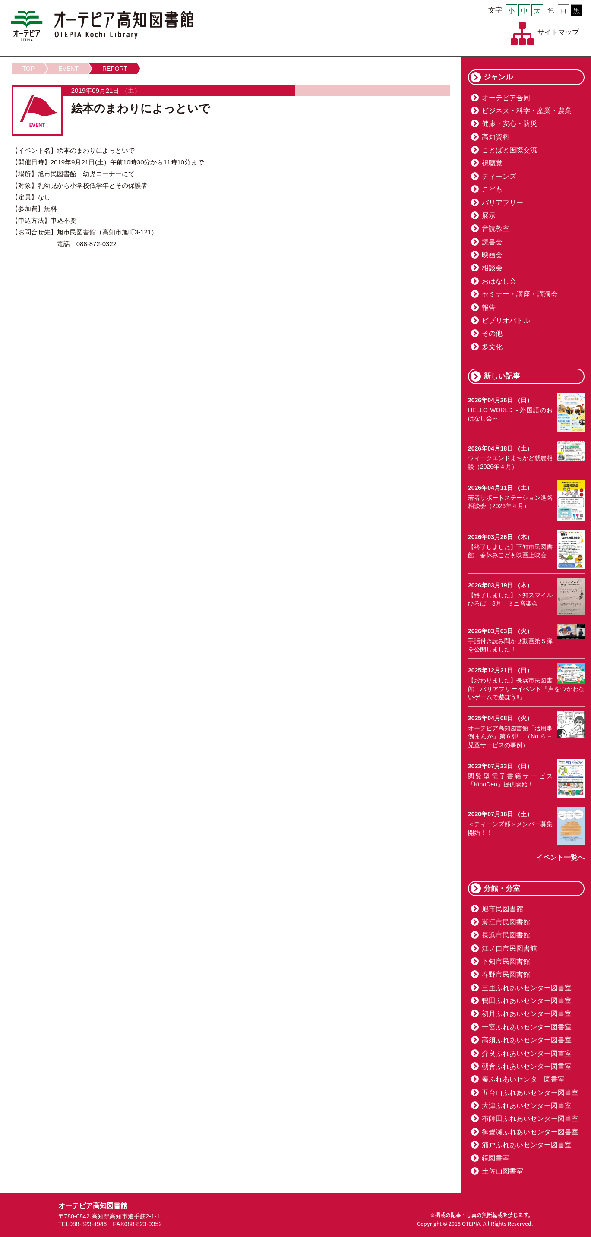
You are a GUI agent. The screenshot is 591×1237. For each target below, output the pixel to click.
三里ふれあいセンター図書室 (527, 987)
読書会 (492, 242)
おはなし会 (499, 281)
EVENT (68, 68)
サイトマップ (558, 32)
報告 (489, 307)
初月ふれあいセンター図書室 (527, 1013)
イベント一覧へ (560, 857)
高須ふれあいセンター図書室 (527, 1040)
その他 (492, 333)
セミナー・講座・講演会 (520, 294)
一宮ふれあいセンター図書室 (527, 1027)
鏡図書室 (495, 1158)
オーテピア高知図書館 (102, 26)
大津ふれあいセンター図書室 (527, 1105)
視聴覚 (492, 163)
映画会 (492, 255)
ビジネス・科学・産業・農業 (527, 110)
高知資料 (495, 137)
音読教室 (495, 228)
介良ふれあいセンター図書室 (527, 1053)
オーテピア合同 (506, 97)
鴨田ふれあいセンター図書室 (527, 1000)
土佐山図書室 (502, 1171)
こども (492, 189)
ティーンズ (499, 176)
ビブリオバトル (506, 320)
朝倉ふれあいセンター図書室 (527, 1066)
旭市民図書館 (502, 908)
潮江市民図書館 (506, 922)
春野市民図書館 (506, 974)
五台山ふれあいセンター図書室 (530, 1092)
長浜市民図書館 (506, 935)
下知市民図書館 (506, 961)
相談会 (492, 267)
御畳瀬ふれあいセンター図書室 (530, 1132)
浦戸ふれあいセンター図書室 (527, 1145)
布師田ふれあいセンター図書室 (530, 1118)
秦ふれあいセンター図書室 (523, 1079)
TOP (28, 68)
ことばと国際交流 (509, 150)
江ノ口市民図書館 (509, 948)
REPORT (114, 68)
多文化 (492, 346)
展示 (489, 215)
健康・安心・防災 (509, 123)
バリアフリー (502, 202)
